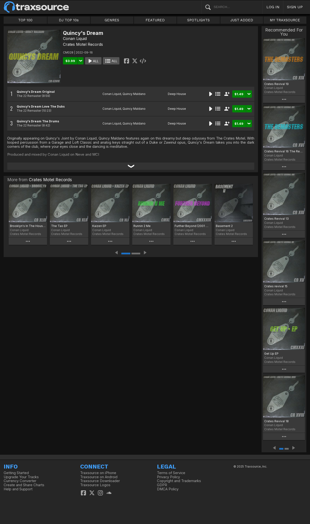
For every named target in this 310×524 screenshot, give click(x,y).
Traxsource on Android (98, 477)
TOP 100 (25, 20)
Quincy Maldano (134, 94)
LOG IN (272, 7)
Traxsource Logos (95, 485)
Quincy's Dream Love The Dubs (41, 106)
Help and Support (18, 489)
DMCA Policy (167, 489)
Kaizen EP (99, 226)
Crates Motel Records (83, 44)
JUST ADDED (241, 20)
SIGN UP (295, 7)
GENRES (112, 20)
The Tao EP (59, 226)
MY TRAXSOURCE (285, 20)
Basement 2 (224, 226)
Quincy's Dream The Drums (38, 121)
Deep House (177, 94)
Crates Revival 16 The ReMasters (284, 151)
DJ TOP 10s (69, 20)
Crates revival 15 (275, 286)
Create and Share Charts (24, 485)
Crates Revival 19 (276, 84)
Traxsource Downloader (100, 481)
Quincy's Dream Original (36, 92)
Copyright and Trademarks (179, 481)
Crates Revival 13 (276, 218)
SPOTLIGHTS (198, 20)
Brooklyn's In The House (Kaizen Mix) (28, 226)
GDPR (162, 485)
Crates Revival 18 (276, 421)
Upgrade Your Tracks (21, 477)
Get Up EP (271, 353)
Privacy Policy (168, 477)
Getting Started (16, 473)
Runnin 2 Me (142, 226)
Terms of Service (171, 473)
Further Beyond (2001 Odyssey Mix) (192, 226)
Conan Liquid (75, 38)
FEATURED (155, 20)
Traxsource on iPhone (98, 473)
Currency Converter (20, 481)
